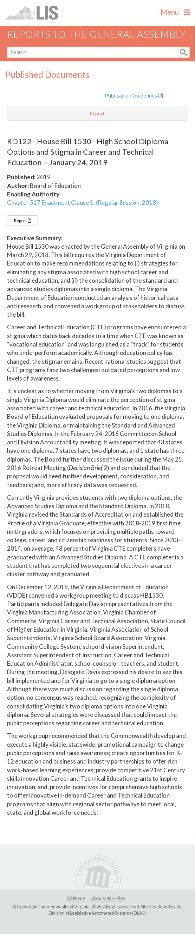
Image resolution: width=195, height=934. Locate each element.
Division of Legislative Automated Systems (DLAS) (97, 913)
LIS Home (76, 898)
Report (22, 220)
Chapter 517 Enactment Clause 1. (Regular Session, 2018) (82, 202)
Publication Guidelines (134, 95)
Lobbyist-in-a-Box (107, 898)
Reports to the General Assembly (96, 34)
